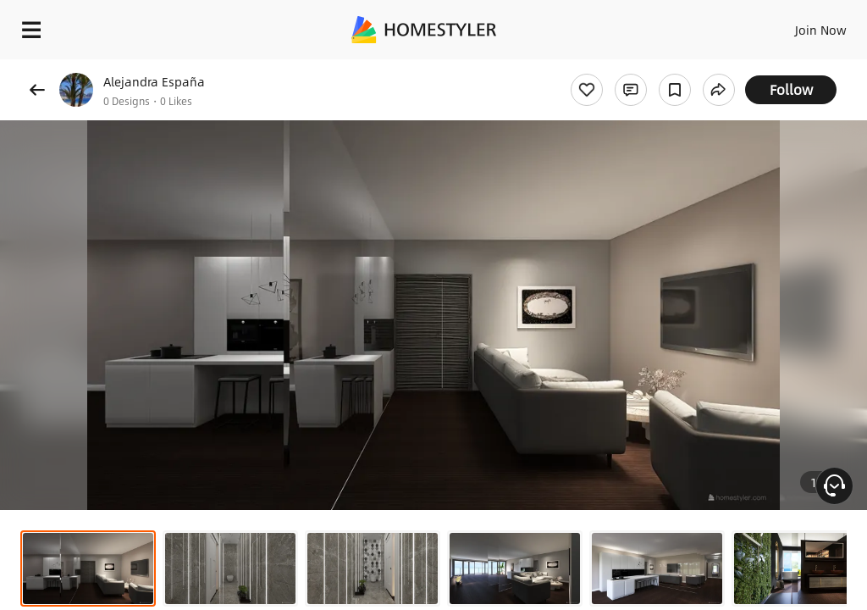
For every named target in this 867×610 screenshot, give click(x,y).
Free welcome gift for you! (650, 67)
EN (798, 25)
